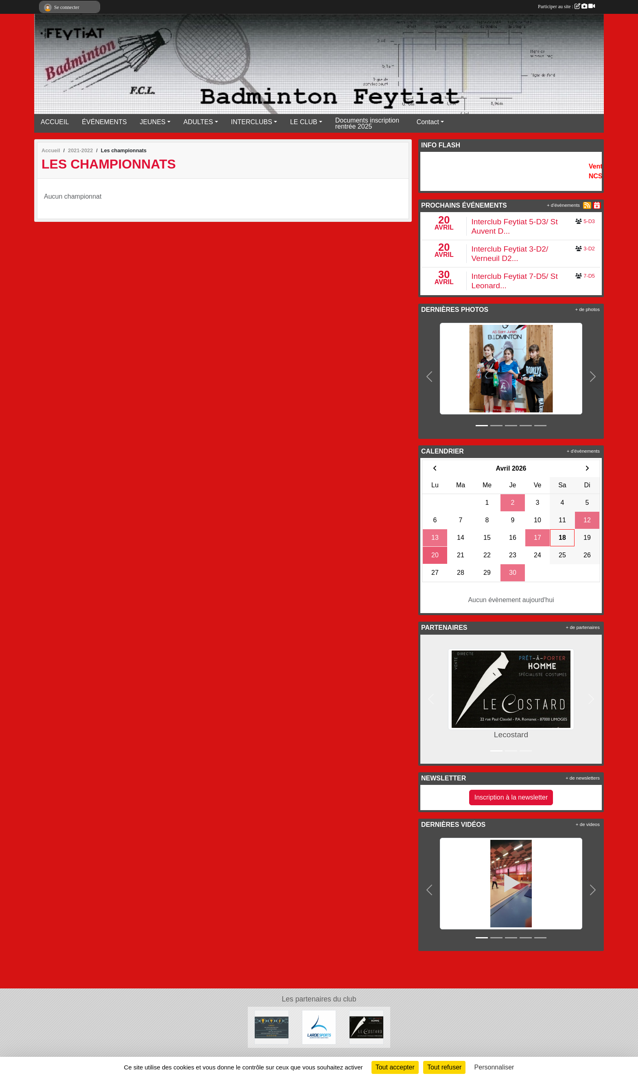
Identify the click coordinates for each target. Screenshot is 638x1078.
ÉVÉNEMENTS (104, 121)
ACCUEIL (55, 121)
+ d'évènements (563, 205)
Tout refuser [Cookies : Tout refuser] (444, 1067)
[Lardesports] (319, 1026)
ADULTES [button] (198, 121)
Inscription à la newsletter (511, 797)
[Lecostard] (366, 1026)
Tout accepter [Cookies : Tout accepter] (395, 1067)
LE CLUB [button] (303, 121)
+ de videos (588, 824)
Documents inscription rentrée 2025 (367, 123)
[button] (429, 376)
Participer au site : (566, 6)
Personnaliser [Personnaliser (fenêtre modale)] (494, 1067)
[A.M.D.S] (271, 1026)
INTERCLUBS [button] (251, 121)
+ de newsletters (583, 778)
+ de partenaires (583, 627)
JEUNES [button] (153, 121)
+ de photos (587, 309)
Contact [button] (428, 121)
